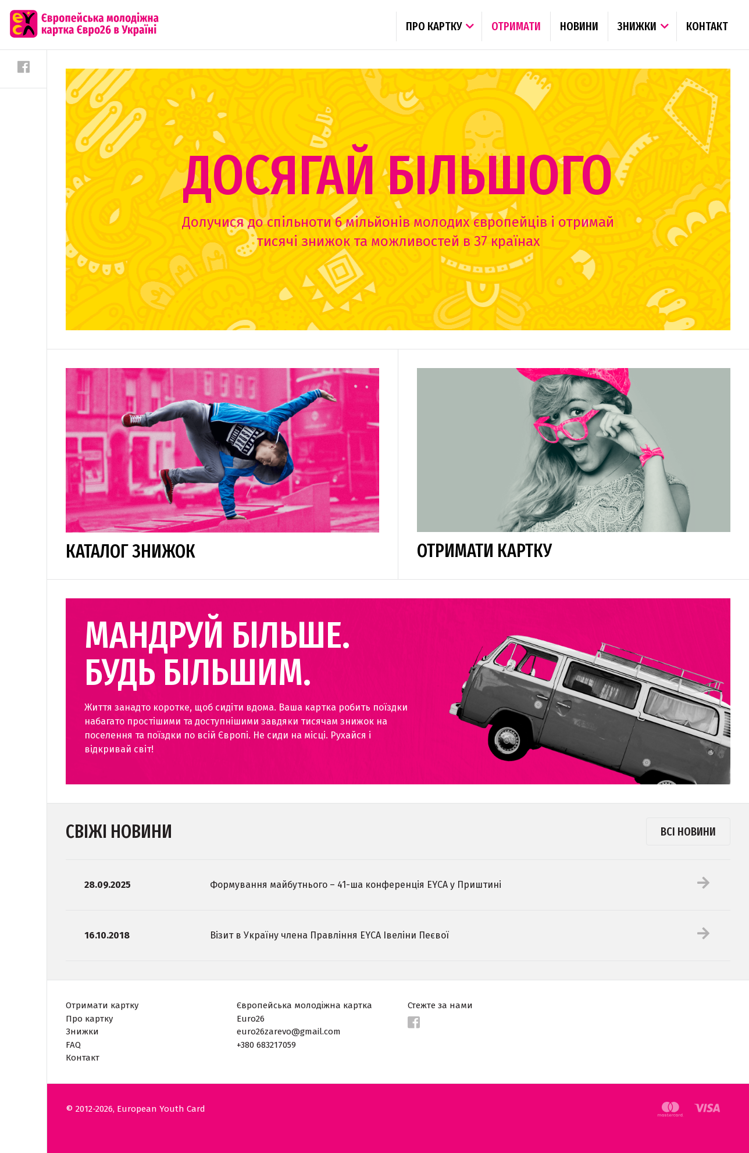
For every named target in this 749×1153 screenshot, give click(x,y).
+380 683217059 (266, 1045)
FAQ (73, 1045)
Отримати (516, 26)
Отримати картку (102, 1005)
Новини (579, 26)
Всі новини (688, 831)
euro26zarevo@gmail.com (289, 1031)
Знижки (637, 26)
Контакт (707, 26)
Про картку (434, 26)
